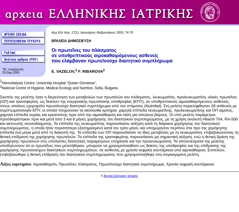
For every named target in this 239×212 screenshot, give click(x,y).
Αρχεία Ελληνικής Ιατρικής (121, 176)
